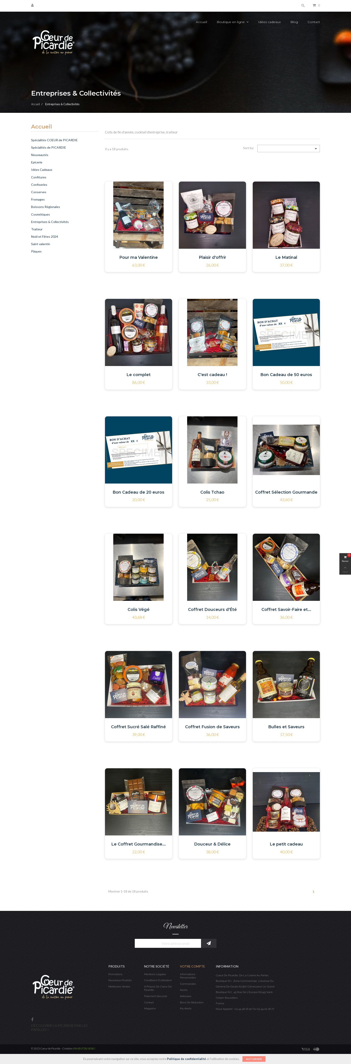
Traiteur (37, 229)
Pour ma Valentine (138, 257)
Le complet (138, 374)
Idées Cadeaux (41, 169)
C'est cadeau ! (212, 374)
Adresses (185, 996)
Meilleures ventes (119, 986)
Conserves (38, 192)
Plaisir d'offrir (212, 257)
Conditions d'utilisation (158, 980)
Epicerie (36, 162)
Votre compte (192, 966)
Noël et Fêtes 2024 (44, 236)
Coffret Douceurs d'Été (212, 609)
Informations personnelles (188, 976)
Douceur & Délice (212, 844)
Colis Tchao (212, 492)
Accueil (41, 127)
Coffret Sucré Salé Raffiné (138, 726)
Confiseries (39, 184)
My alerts (185, 1008)
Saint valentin (40, 244)
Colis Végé (139, 609)
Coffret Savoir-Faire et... (286, 609)
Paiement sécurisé (155, 996)
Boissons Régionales (45, 207)
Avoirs (183, 989)
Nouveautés (39, 155)
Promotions (115, 974)
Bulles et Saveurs (286, 726)
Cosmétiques (40, 214)
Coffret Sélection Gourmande (286, 492)
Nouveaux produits (120, 980)
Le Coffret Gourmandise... (138, 844)
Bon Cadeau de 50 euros (286, 374)
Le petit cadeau (286, 844)
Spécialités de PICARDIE (48, 147)
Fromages (38, 199)
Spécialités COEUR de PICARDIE (54, 140)
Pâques (36, 251)
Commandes (188, 983)
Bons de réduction (191, 1002)
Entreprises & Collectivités (50, 222)
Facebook (32, 1019)
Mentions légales (155, 974)
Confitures (38, 177)
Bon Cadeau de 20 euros (138, 492)
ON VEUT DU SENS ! (84, 1048)
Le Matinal (286, 257)
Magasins (150, 1008)
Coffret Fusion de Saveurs (212, 726)
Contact (149, 1002)
